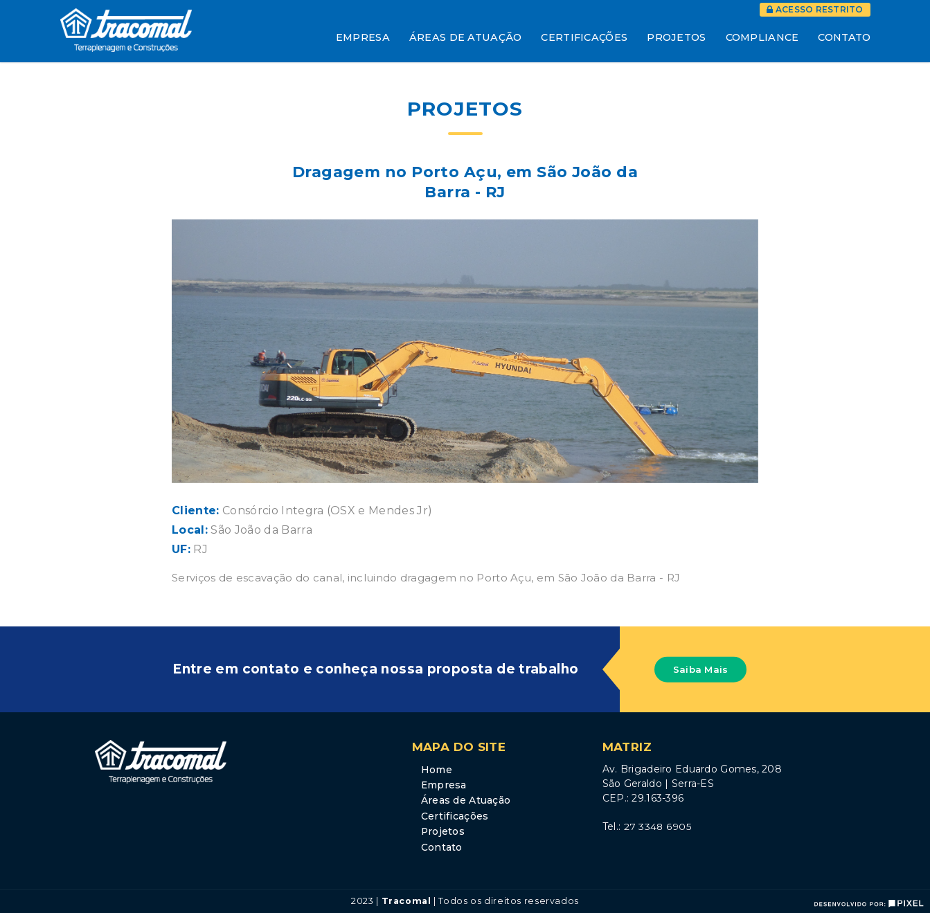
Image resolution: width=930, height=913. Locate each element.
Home (436, 769)
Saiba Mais (701, 669)
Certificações (584, 37)
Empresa (363, 37)
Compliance (762, 37)
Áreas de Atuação (465, 37)
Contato (844, 37)
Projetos (676, 37)
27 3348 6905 (657, 826)
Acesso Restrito (815, 9)
